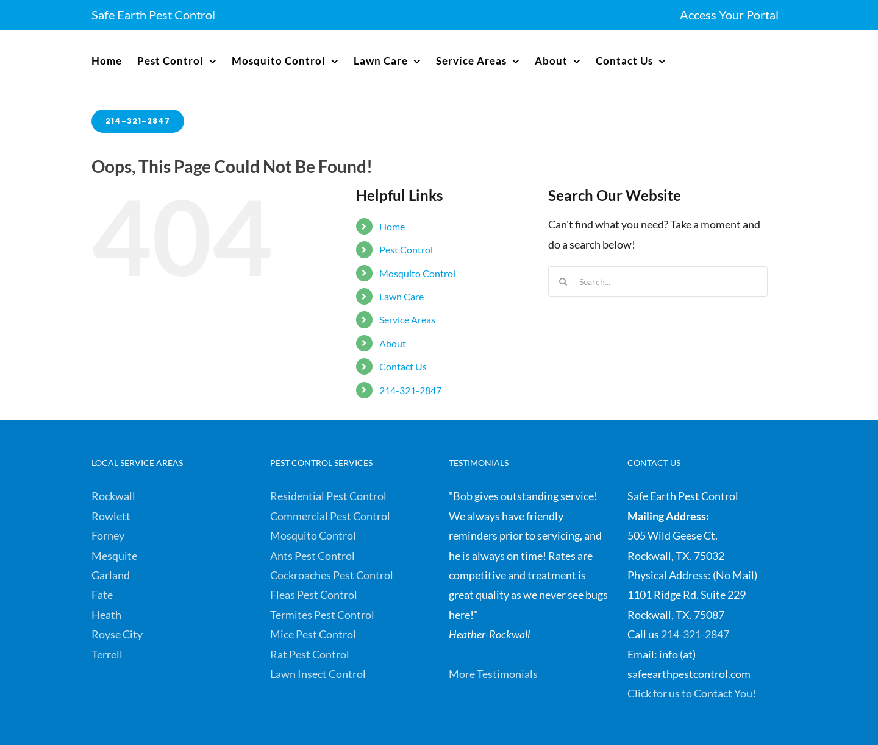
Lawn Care (401, 296)
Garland (110, 575)
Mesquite (114, 555)
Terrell (107, 654)
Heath (106, 614)
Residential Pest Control (328, 496)
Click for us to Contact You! (691, 693)
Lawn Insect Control (318, 673)
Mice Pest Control (313, 634)
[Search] (563, 281)
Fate (102, 594)
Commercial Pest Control (330, 516)
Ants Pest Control (312, 555)
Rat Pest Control (309, 654)
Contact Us (403, 366)
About (392, 343)
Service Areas (407, 319)
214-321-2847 (410, 390)
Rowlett (110, 516)
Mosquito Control (417, 273)
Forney (107, 535)
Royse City (117, 634)
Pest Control (406, 249)
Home (392, 226)
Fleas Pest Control (313, 594)
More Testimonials (493, 673)
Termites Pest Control (322, 614)
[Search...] (658, 281)
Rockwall (113, 496)
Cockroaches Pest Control (331, 575)
